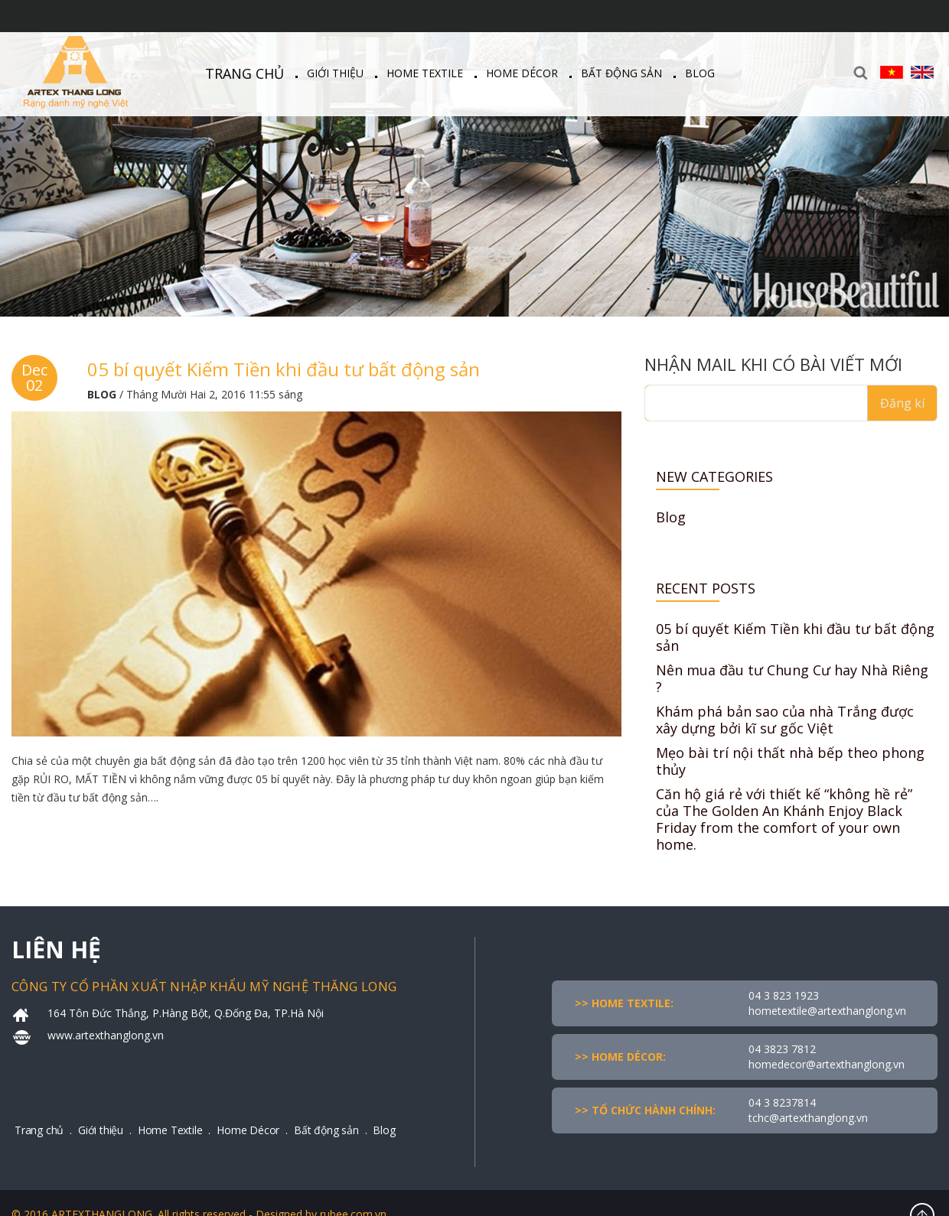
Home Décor (522, 73)
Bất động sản (621, 73)
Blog (700, 73)
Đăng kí (902, 403)
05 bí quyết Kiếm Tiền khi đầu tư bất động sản (283, 369)
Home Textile (424, 73)
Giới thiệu (335, 73)
